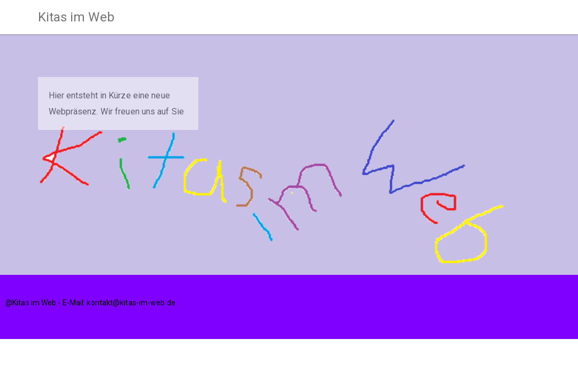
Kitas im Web (76, 17)
